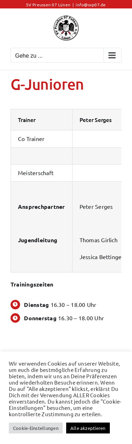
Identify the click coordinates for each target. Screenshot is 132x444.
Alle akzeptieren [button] (88, 428)
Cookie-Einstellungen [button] (35, 428)
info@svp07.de (91, 4)
